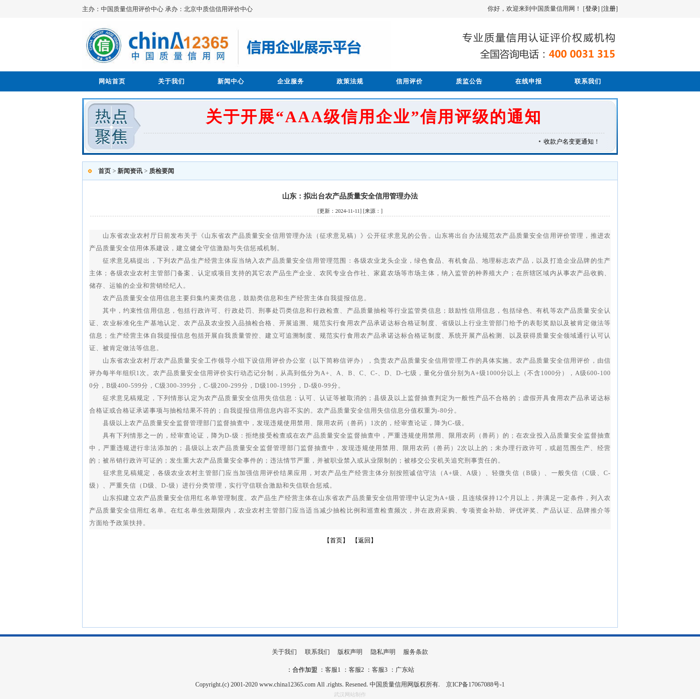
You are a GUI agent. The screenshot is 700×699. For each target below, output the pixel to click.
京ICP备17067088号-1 (475, 684)
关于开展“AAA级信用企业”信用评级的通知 (374, 117)
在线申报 (528, 81)
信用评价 (409, 81)
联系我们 (588, 81)
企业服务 (290, 81)
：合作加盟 (301, 669)
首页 (104, 171)
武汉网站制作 (350, 694)
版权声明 (350, 652)
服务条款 (415, 652)
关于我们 (171, 81)
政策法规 (350, 81)
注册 (609, 8)
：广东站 (401, 669)
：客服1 (330, 669)
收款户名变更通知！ (574, 141)
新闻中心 (230, 81)
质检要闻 (161, 171)
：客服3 (376, 669)
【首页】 (336, 540)
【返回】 (364, 540)
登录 (591, 8)
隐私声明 (383, 652)
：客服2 (353, 669)
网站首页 (112, 81)
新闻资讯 (129, 171)
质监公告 (469, 81)
